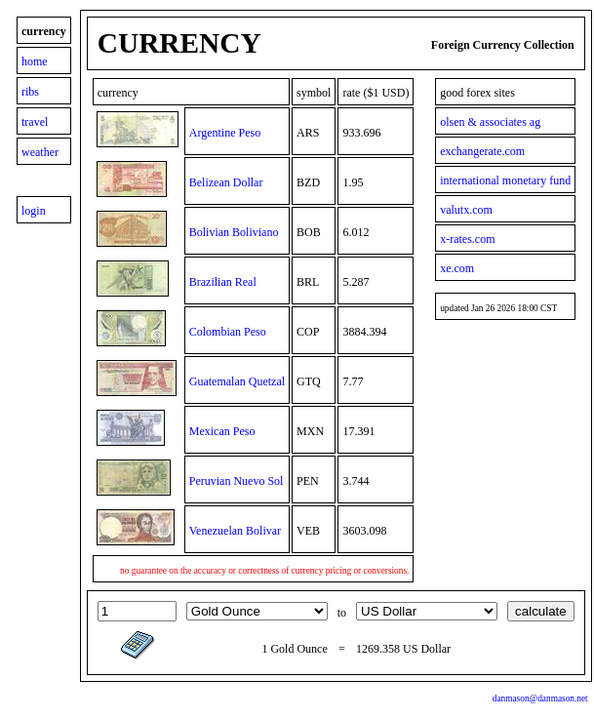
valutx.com (466, 210)
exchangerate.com (482, 151)
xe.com (457, 268)
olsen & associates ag (490, 122)
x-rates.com (467, 239)
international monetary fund (505, 180)
